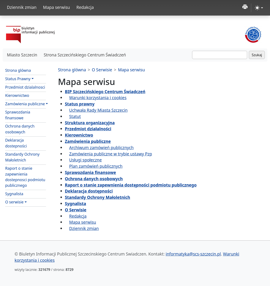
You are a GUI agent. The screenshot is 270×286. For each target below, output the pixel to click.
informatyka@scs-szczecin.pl (193, 254)
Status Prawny (17, 78)
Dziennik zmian (21, 7)
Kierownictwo (17, 95)
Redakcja (85, 7)
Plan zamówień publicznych (95, 166)
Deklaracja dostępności (89, 191)
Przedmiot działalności (88, 129)
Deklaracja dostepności (16, 142)
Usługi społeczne (85, 160)
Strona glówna (18, 70)
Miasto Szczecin (22, 55)
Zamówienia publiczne (25, 103)
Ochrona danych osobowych (20, 128)
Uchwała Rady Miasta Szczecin (98, 110)
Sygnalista (14, 193)
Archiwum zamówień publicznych (101, 147)
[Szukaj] (219, 55)
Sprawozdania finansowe (17, 114)
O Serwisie (102, 70)
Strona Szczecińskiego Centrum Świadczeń (85, 55)
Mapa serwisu (56, 7)
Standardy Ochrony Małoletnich (22, 157)
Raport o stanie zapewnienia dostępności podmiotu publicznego (131, 185)
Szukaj (257, 55)
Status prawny (80, 104)
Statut (75, 116)
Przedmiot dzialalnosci (25, 87)
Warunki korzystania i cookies (97, 98)
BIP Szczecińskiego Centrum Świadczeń (105, 91)
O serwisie (14, 202)
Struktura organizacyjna (90, 123)
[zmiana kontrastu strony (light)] (259, 8)
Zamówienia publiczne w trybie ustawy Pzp (110, 154)
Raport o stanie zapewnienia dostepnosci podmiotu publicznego (25, 177)
